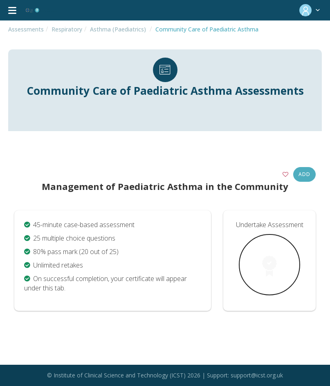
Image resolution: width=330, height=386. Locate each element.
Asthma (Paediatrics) (118, 29)
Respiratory (67, 29)
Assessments (26, 29)
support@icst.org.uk (257, 375)
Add (304, 174)
